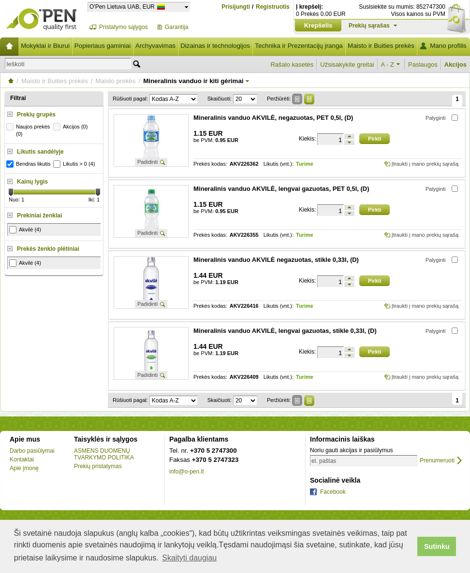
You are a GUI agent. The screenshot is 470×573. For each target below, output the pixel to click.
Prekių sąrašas (369, 25)
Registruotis (273, 7)
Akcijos (455, 64)
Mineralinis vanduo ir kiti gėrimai (193, 81)
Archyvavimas (155, 45)
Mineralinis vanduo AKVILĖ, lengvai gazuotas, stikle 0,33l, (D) (285, 330)
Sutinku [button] (437, 546)
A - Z (387, 64)
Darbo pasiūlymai (32, 450)
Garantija (177, 27)
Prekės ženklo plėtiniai (48, 249)
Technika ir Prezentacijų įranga (299, 45)
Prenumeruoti (437, 461)
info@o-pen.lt (186, 471)
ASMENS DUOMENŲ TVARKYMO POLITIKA (104, 454)
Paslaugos (423, 64)
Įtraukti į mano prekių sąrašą (425, 164)
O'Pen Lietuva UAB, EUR (122, 6)
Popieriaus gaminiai (102, 45)
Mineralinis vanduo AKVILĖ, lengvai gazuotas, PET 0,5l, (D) (281, 188)
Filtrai (18, 98)
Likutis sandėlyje (40, 152)
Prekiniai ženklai (39, 215)
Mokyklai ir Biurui (45, 45)
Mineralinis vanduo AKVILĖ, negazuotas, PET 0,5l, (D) (273, 117)
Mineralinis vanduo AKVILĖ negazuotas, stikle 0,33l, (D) (276, 259)
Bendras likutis (30, 164)
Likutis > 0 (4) (75, 164)
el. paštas (323, 461)
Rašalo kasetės (291, 64)
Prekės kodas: (210, 164)
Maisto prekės (115, 81)
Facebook (333, 491)
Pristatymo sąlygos (123, 27)
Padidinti (147, 162)
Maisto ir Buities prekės (381, 45)
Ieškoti (15, 64)
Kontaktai (22, 459)
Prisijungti (235, 7)
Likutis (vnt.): (279, 164)
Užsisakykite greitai (347, 64)
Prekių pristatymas (98, 466)
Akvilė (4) (25, 229)
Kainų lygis (32, 182)
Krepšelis (318, 25)
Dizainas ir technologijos (215, 45)
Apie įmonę (24, 468)
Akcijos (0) (72, 126)
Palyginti (436, 118)
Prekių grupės (36, 114)
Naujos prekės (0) (29, 130)
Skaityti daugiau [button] (189, 558)
